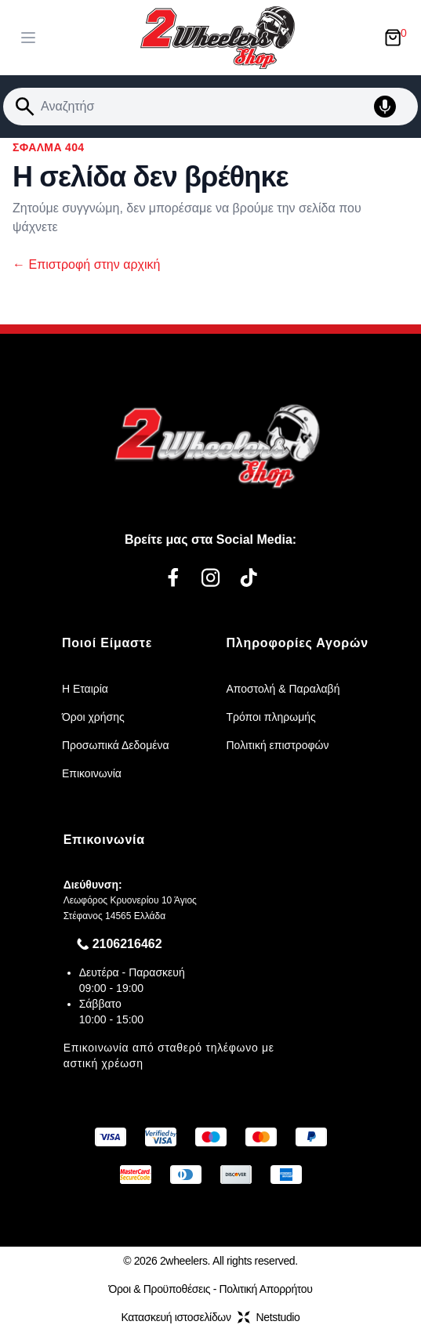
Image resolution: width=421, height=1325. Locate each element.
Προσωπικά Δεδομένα (115, 745)
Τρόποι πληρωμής (271, 717)
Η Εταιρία (85, 688)
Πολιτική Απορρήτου (266, 1289)
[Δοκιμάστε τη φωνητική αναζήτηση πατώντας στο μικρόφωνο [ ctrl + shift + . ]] (393, 107)
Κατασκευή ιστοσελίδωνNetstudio (210, 1317)
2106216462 (127, 943)
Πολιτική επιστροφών (278, 745)
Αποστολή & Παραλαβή (283, 688)
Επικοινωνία (92, 773)
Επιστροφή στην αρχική (86, 264)
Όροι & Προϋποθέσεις (159, 1289)
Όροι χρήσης (93, 717)
